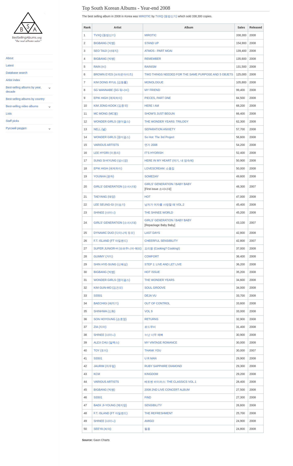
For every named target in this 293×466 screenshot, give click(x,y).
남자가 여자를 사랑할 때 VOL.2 (164, 204)
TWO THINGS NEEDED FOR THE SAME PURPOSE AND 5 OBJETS (188, 74)
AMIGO (149, 421)
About (9, 58)
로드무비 (150, 326)
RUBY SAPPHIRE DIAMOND (163, 366)
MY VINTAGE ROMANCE (160, 342)
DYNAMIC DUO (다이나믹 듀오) (114, 232)
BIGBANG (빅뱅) (104, 43)
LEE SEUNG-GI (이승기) (109, 204)
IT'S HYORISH (153, 152)
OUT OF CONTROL (157, 303)
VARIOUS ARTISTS (106, 144)
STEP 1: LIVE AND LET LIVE (162, 264)
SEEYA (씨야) (102, 428)
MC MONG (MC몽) (106, 113)
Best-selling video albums (22, 106)
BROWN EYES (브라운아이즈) (113, 74)
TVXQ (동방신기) (166, 16)
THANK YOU (152, 350)
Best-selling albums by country (25, 99)
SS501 (98, 295)
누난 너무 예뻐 (153, 334)
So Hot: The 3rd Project (159, 137)
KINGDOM (151, 374)
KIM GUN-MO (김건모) (108, 287)
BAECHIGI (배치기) (106, 303)
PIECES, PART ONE (157, 98)
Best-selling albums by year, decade (23, 89)
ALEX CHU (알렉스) (106, 342)
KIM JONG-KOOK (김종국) (111, 105)
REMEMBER (152, 58)
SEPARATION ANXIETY (159, 129)
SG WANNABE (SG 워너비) (111, 90)
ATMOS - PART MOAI (158, 50)
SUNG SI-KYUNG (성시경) (111, 160)
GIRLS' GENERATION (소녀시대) (115, 186)
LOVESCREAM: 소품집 (159, 168)
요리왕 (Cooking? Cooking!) (162, 248)
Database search (16, 72)
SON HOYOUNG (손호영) (110, 319)
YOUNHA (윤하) (104, 176)
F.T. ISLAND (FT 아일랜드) (110, 240)
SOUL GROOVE (154, 287)
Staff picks (12, 120)
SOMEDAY (151, 176)
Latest (10, 65)
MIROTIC (145, 16)
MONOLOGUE (153, 82)
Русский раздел (16, 128)
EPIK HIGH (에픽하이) (108, 98)
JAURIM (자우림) (104, 366)
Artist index (13, 80)
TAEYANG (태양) (104, 196)
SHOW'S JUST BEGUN (159, 113)
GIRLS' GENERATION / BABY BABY (167, 184)
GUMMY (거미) (103, 256)
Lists (9, 113)
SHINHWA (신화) (104, 311)
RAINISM (150, 66)
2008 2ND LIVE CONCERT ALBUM (166, 389)
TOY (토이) (101, 350)
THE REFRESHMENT (158, 413)
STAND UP (151, 43)
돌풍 (147, 428)
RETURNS (151, 319)
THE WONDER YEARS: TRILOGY (166, 121)
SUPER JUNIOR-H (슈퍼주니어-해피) (117, 248)
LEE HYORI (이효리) (107, 152)
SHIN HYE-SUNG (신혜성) (110, 264)
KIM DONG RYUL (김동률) (110, 82)
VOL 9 (148, 311)
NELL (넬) (100, 129)
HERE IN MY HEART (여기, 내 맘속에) (169, 160)
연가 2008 (150, 144)
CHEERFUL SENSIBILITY (161, 240)
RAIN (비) (100, 66)
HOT (147, 196)
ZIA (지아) (100, 326)
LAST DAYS (152, 232)
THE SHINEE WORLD (158, 212)
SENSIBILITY (153, 405)
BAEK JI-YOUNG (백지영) (110, 405)
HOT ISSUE (152, 272)
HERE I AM (151, 105)
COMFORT (151, 256)
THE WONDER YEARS (159, 280)
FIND (147, 397)
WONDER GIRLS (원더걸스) (112, 121)
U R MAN (150, 358)
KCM (97, 374)
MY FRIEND (152, 90)
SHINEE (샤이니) (104, 212)
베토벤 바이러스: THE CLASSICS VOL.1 (170, 381)
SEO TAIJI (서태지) (106, 50)
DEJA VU (150, 295)
